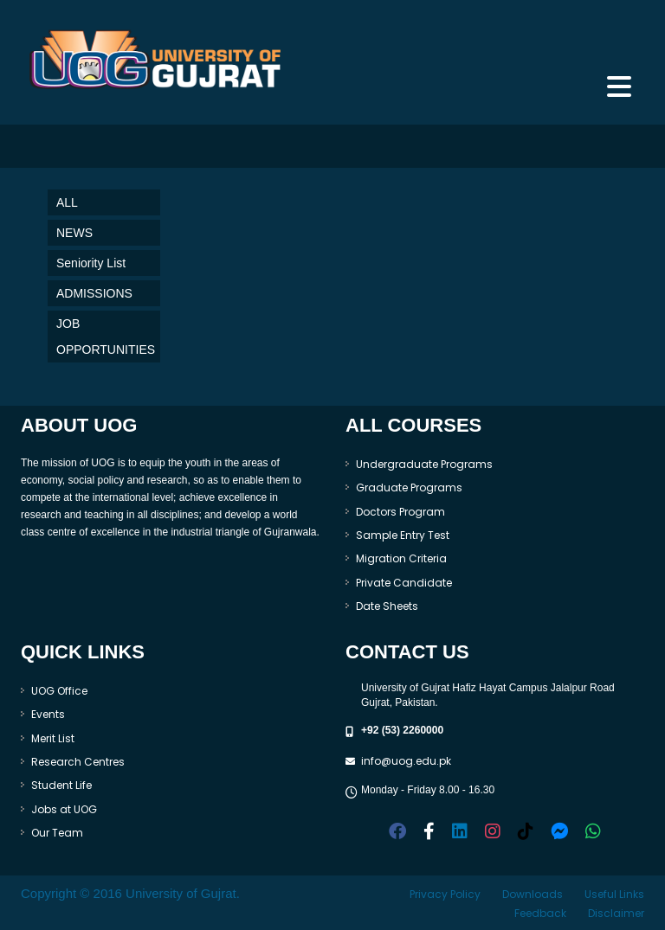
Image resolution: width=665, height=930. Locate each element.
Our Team (57, 832)
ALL (67, 202)
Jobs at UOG (64, 809)
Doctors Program (400, 511)
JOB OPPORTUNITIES (105, 336)
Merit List (52, 738)
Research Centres (78, 761)
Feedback (540, 913)
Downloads (532, 894)
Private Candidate (404, 582)
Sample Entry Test (402, 535)
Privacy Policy (445, 894)
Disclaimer (616, 913)
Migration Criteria (401, 558)
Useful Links (614, 894)
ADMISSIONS (94, 293)
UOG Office (59, 690)
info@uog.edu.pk (406, 761)
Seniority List (91, 263)
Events (48, 714)
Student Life (61, 785)
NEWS (74, 233)
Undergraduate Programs (424, 464)
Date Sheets (387, 606)
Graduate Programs (409, 487)
